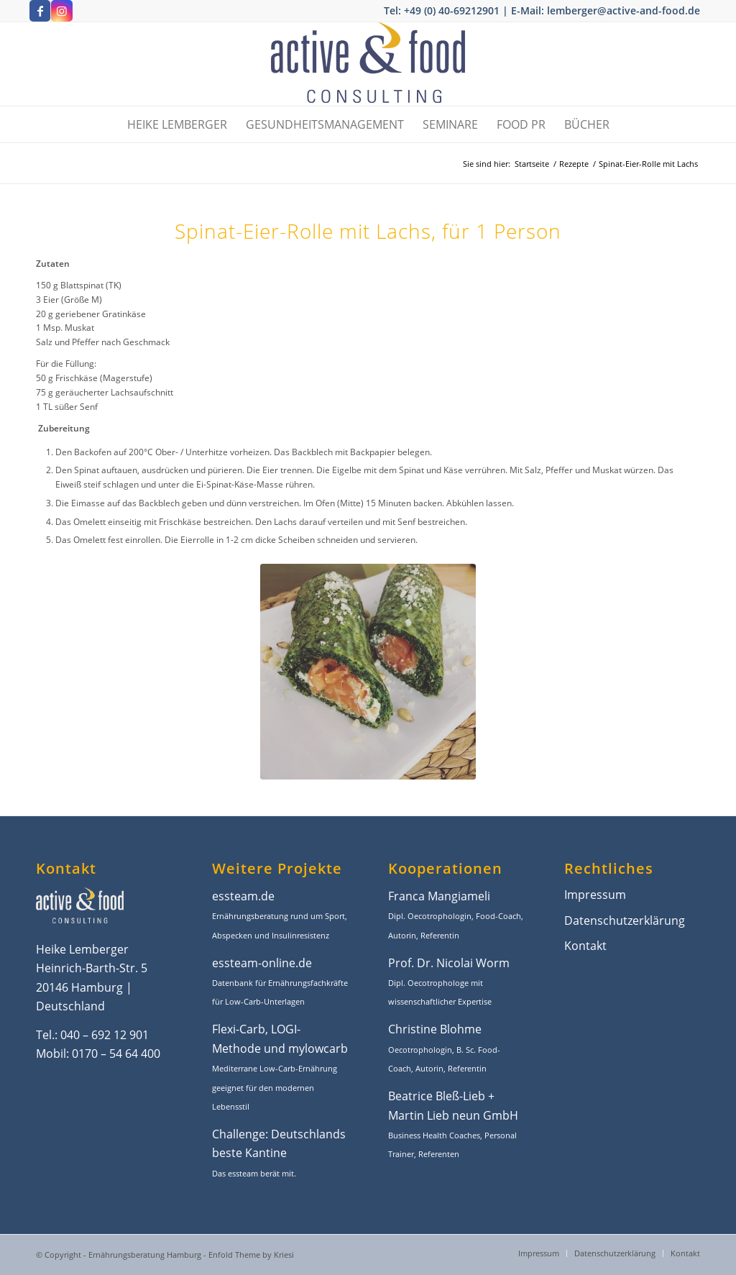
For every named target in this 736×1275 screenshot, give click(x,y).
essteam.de (243, 896)
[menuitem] (177, 124)
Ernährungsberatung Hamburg (144, 1254)
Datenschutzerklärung (624, 920)
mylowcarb (318, 1048)
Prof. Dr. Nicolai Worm (449, 963)
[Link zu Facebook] (39, 11)
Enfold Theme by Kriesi (251, 1254)
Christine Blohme (435, 1029)
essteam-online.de (262, 963)
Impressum (595, 894)
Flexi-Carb (238, 1029)
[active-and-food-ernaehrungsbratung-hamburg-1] (368, 64)
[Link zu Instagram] (62, 11)
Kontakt (585, 946)
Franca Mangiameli (439, 896)
